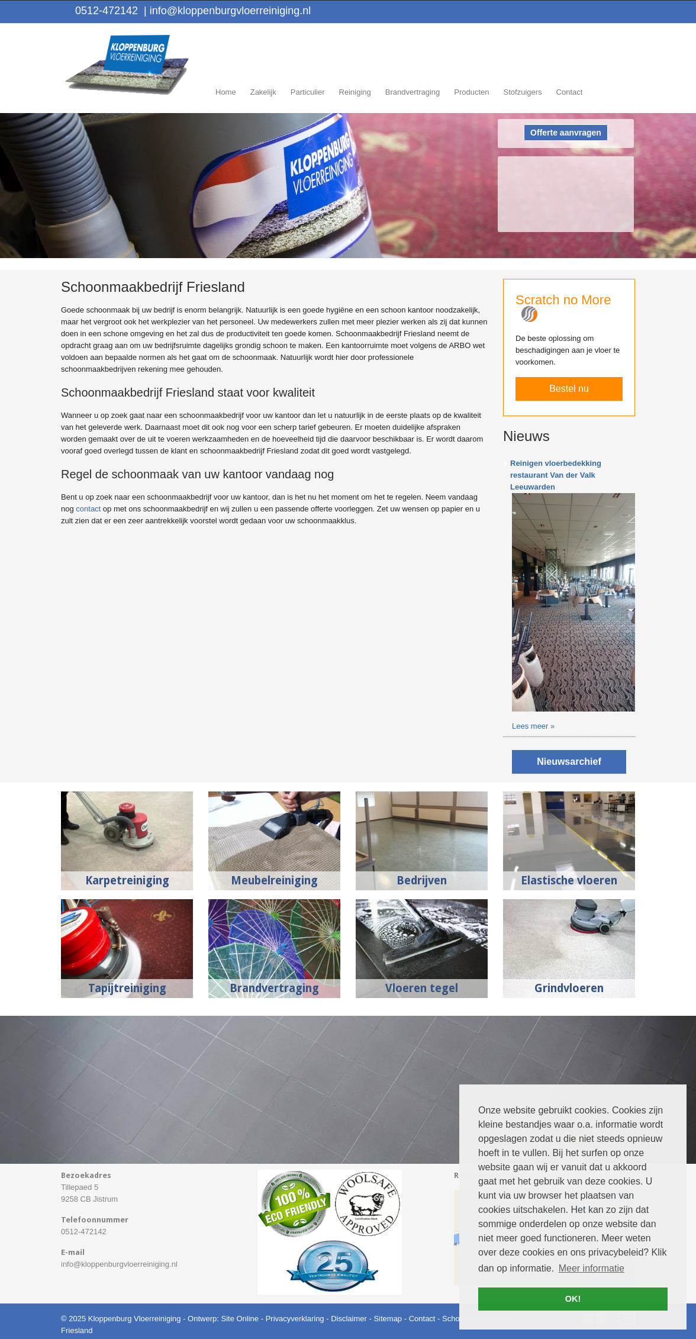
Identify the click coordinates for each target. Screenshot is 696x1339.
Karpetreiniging (127, 880)
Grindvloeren (569, 988)
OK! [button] (573, 1298)
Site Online (240, 1318)
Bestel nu (569, 389)
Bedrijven (422, 880)
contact (88, 508)
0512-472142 (106, 11)
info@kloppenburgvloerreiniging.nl (227, 11)
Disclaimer (349, 1318)
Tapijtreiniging (127, 988)
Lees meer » (533, 726)
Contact (422, 1318)
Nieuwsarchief (569, 762)
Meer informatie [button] (591, 1268)
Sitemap (387, 1318)
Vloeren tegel (421, 988)
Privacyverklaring (295, 1318)
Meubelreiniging (274, 880)
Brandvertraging (274, 988)
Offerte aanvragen (565, 132)
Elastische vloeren (569, 880)
